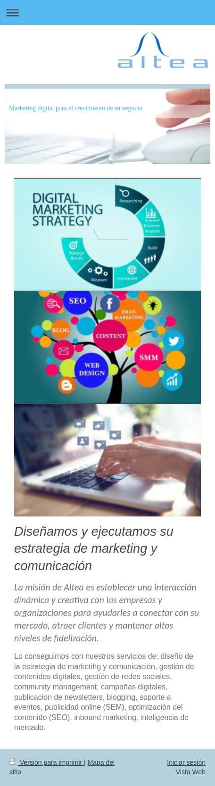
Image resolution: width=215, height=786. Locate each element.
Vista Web (191, 772)
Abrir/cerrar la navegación (107, 12)
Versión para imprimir (46, 762)
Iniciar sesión (186, 762)
